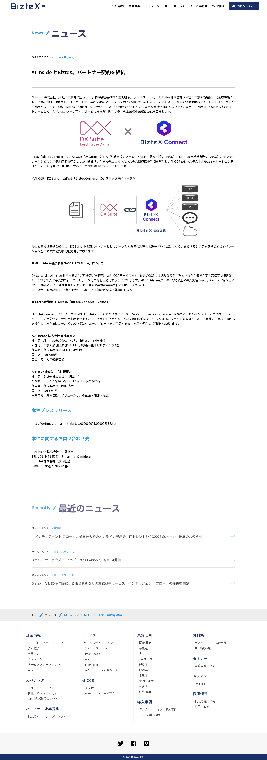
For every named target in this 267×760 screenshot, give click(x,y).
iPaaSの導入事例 (150, 715)
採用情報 (218, 6)
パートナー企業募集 (194, 6)
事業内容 (134, 6)
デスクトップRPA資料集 (211, 642)
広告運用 (145, 692)
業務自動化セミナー (208, 666)
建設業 (143, 670)
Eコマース (146, 659)
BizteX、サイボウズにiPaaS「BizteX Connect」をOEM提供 (76, 565)
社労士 (143, 686)
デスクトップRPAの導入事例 (158, 709)
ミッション (152, 6)
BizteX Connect (93, 659)
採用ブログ (202, 706)
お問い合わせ (246, 6)
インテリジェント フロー (100, 648)
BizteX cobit (91, 664)
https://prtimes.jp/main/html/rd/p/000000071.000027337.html (75, 423)
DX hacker (201, 683)
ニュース (170, 6)
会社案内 (118, 6)
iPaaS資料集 (203, 648)
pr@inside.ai (82, 456)
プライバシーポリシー (42, 687)
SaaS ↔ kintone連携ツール (101, 670)
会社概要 (34, 648)
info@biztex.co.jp (55, 466)
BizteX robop (91, 653)
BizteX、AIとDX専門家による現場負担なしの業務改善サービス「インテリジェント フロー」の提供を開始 (110, 589)
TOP (34, 615)
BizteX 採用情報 (205, 701)
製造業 (143, 664)
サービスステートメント (44, 664)
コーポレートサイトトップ (45, 642)
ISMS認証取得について (43, 698)
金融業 (143, 675)
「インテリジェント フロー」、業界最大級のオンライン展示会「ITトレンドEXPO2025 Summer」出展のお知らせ (117, 542)
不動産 (143, 648)
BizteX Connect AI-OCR (98, 693)
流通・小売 (146, 681)
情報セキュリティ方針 (42, 693)
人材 (142, 653)
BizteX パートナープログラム (47, 716)
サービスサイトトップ (98, 642)
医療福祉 (145, 642)
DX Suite (89, 687)
